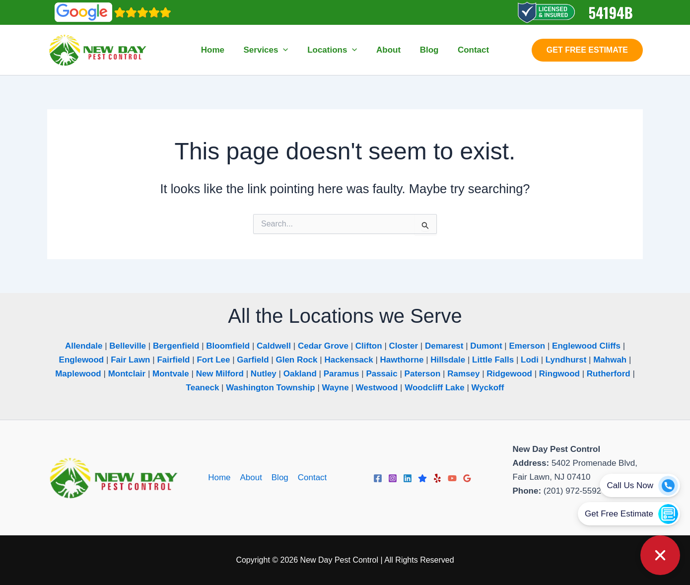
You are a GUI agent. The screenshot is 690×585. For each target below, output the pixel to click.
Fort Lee (213, 360)
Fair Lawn (130, 360)
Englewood (81, 360)
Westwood (377, 387)
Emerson (527, 346)
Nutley (263, 373)
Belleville (127, 346)
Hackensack (348, 360)
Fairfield (173, 360)
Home (220, 477)
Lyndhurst (566, 360)
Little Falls (493, 360)
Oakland (300, 373)
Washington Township (270, 387)
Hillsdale (447, 360)
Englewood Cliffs (586, 346)
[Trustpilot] (422, 478)
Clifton (368, 346)
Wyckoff (488, 387)
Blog (279, 477)
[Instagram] (392, 478)
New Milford (220, 373)
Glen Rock (296, 360)
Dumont (486, 346)
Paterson (423, 373)
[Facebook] (377, 478)
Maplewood (78, 373)
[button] (286, 50)
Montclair (127, 373)
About (251, 477)
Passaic (381, 373)
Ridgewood (509, 373)
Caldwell (274, 346)
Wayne (335, 387)
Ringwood (559, 373)
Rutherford (608, 373)
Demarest (444, 346)
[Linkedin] (407, 478)
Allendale (84, 346)
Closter (403, 346)
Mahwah (609, 360)
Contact (311, 477)
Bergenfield (176, 346)
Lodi (530, 360)
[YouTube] (452, 478)
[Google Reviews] (467, 478)
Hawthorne (402, 360)
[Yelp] (437, 478)
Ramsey (463, 373)
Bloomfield (228, 346)
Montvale (170, 373)
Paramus (341, 373)
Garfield (253, 360)
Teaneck (202, 387)
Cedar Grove (323, 346)
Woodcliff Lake (435, 387)
